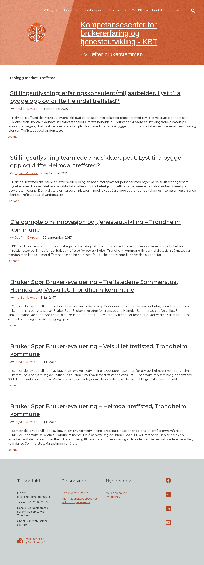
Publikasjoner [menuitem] (94, 10)
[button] (57, 10)
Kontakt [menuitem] (158, 10)
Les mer (13, 136)
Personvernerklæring (74, 493)
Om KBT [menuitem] (138, 10)
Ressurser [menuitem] (116, 10)
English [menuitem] (174, 10)
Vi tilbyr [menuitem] (49, 10)
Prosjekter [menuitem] (70, 10)
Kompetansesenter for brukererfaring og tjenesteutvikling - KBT (119, 33)
